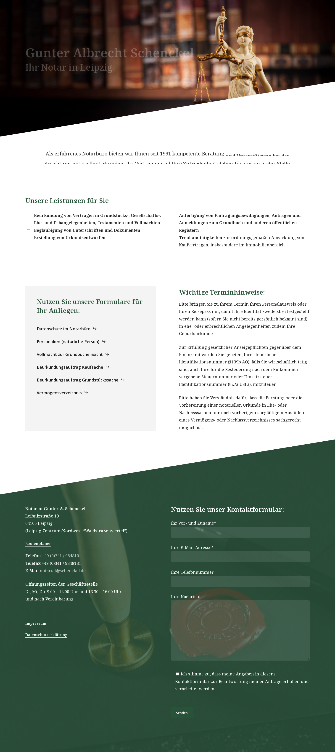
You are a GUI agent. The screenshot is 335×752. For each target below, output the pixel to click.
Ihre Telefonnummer (240, 578)
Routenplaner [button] (38, 543)
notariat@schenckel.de (63, 570)
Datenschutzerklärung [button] (46, 634)
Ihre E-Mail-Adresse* (240, 553)
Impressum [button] (35, 623)
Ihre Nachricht (240, 628)
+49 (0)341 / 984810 (60, 555)
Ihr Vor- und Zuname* (240, 529)
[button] (67, 328)
